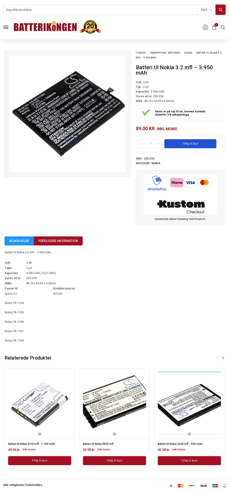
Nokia (188, 53)
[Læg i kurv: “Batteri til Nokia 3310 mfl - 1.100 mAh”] (39, 459)
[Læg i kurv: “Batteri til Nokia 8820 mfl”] (114, 459)
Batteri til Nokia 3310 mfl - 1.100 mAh (35, 443)
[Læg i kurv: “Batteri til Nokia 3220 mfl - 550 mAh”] (189, 459)
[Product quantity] (151, 143)
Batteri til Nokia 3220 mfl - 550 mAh (183, 443)
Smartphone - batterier (165, 53)
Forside (141, 53)
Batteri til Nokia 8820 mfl (101, 443)
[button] (223, 358)
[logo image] (57, 27)
